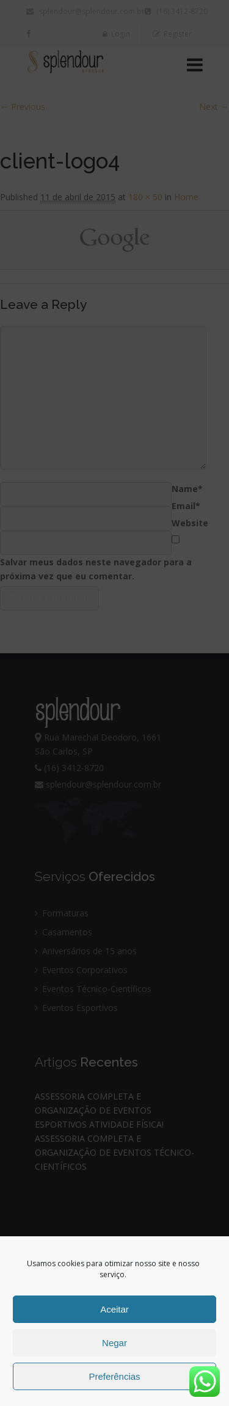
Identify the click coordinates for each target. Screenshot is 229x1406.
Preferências (114, 1376)
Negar (114, 1343)
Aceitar (114, 1309)
